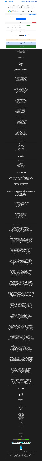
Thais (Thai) (21, 433)
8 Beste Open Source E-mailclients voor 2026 (21, 227)
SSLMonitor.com (21, 157)
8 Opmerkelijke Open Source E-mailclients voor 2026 (21, 275)
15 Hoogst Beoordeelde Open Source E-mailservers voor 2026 (21, 230)
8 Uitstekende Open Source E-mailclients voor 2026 (21, 271)
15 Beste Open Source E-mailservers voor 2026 (21, 226)
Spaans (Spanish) (21, 431)
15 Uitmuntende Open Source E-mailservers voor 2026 (21, 241)
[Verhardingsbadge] (21, 447)
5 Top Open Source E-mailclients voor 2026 (21, 260)
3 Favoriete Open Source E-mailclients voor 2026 (21, 374)
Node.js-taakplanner (21, 210)
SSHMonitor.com (21, 156)
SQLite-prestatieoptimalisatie (21, 215)
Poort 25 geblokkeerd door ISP (21, 141)
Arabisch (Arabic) (20, 413)
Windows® (21, 60)
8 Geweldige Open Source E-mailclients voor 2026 (21, 277)
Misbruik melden (21, 407)
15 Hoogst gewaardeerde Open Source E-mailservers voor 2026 (21, 358)
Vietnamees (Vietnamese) (21, 436)
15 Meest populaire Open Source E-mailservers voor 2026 (21, 356)
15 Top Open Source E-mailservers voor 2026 (21, 228)
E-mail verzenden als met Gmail (21, 71)
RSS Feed (21, 395)
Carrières (21, 409)
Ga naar (32, 14)
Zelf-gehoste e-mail (21, 205)
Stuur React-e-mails (21, 216)
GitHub (21, 391)
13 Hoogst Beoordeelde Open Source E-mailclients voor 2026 (21, 266)
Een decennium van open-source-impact (21, 183)
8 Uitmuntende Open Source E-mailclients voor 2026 (21, 273)
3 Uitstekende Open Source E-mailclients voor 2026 (21, 366)
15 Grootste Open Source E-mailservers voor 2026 (21, 248)
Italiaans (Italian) (21, 425)
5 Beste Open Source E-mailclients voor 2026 (21, 258)
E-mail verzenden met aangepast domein (21, 70)
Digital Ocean (13, 16)
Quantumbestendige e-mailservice (21, 213)
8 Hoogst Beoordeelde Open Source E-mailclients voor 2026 (21, 262)
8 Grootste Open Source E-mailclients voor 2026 (21, 280)
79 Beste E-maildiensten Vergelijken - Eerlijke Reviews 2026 (21, 174)
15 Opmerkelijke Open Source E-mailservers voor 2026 (21, 243)
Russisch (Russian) (21, 430)
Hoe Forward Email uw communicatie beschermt (21, 219)
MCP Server (21, 201)
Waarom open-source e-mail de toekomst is (21, 222)
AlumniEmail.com (21, 152)
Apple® (21, 58)
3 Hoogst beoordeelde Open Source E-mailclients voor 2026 (21, 355)
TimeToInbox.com (21, 154)
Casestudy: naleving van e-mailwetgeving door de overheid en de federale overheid (21, 191)
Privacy (28, 1)
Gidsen (21, 68)
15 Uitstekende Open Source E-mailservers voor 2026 (21, 239)
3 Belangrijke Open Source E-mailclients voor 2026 (21, 253)
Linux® (21, 62)
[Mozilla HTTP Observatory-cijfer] (25, 439)
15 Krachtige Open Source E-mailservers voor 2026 (21, 254)
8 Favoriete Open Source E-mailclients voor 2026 (21, 251)
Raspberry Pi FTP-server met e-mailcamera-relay (21, 75)
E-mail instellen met (21, 76)
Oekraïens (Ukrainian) (21, 435)
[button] (25, 35)
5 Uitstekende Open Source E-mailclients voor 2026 (21, 240)
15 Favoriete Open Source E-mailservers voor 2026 (21, 250)
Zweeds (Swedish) (21, 432)
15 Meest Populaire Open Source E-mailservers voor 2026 (21, 232)
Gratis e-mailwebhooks (21, 165)
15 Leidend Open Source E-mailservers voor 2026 (21, 268)
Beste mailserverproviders (21, 186)
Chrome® (21, 64)
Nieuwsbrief (21, 390)
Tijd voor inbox (21, 147)
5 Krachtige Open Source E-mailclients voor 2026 (21, 348)
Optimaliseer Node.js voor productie (21, 203)
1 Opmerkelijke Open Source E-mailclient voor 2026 (21, 244)
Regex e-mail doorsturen (21, 168)
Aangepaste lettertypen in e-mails (21, 196)
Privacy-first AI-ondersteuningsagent (21, 190)
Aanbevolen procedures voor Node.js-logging (21, 188)
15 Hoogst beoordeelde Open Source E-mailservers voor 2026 (21, 353)
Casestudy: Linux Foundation (21, 194)
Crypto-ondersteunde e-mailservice (21, 204)
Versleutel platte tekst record (21, 150)
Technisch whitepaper (21, 162)
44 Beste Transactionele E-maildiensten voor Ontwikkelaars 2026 (21, 177)
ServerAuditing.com (21, 155)
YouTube (21, 394)
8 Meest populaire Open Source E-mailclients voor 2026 (21, 357)
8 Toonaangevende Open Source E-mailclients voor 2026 (21, 330)
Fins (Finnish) (21, 419)
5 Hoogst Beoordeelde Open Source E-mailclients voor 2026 (21, 236)
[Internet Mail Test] (26, 442)
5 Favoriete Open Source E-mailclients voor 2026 (21, 282)
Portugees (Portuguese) (21, 429)
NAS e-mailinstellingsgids (21, 72)
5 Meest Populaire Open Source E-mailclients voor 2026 (21, 233)
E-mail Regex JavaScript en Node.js (21, 199)
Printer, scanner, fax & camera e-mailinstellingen (21, 74)
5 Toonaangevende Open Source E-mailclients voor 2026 (21, 238)
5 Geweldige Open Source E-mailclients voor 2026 (21, 308)
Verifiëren (28, 25)
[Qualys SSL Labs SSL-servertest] (17, 439)
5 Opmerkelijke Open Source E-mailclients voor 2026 (21, 368)
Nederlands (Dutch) (21, 417)
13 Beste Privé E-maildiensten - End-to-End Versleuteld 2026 (21, 175)
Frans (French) (21, 420)
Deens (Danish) (21, 416)
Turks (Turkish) (21, 434)
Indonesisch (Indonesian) (21, 424)
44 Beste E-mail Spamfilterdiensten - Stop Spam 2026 (21, 179)
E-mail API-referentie (20, 164)
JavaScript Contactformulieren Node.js (21, 206)
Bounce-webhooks (21, 167)
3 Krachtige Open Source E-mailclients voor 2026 (21, 286)
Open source (21, 169)
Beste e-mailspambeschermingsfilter (21, 185)
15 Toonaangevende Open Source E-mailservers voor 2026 (21, 237)
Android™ (21, 61)
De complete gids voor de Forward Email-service (21, 202)
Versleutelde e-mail (24, 1)
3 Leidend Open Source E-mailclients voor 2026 (21, 269)
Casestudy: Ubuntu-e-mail (21, 193)
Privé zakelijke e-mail (21, 145)
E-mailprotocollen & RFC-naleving (21, 197)
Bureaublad (21, 63)
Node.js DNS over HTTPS (21, 207)
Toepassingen (21, 57)
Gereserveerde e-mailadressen (21, 151)
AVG (21, 405)
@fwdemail (21, 392)
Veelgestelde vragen (33, 1)
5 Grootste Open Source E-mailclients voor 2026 (21, 249)
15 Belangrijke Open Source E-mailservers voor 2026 (21, 252)
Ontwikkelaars (21, 160)
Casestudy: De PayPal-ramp (21, 212)
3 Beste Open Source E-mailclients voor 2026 (21, 289)
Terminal (21, 65)
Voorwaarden (21, 404)
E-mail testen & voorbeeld (21, 200)
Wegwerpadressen (21, 148)
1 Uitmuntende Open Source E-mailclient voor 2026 (21, 242)
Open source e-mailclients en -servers (21, 224)
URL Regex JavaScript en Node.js (21, 221)
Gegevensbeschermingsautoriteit (21, 406)
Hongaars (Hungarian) (21, 423)
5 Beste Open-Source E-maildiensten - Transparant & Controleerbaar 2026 (21, 176)
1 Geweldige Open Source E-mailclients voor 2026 (21, 247)
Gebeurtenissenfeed (21, 399)
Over (21, 400)
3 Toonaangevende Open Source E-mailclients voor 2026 (21, 300)
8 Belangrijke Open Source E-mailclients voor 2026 (21, 315)
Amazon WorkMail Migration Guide (21, 184)
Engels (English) (21, 418)
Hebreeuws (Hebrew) (21, 422)
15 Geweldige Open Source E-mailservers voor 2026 (21, 246)
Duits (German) (21, 421)
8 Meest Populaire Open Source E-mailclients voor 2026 (21, 264)
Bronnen (21, 143)
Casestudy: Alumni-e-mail (21, 192)
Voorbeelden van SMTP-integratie (21, 69)
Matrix (21, 393)
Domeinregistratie (21, 149)
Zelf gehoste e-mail (21, 166)
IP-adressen (21, 163)
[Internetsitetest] (16, 442)
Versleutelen (21, 35)
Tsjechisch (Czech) (21, 415)
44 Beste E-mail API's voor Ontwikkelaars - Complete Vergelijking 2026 (21, 178)
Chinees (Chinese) (21, 414)
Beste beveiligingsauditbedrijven (21, 189)
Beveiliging (21, 401)
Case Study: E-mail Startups (21, 217)
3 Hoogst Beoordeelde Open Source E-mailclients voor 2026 (21, 231)
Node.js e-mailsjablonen (21, 208)
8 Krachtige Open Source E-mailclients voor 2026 (21, 255)
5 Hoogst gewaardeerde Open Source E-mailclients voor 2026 (21, 359)
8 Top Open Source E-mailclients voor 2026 (21, 229)
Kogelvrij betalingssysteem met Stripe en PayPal (21, 218)
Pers (21, 408)
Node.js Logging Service (21, 211)
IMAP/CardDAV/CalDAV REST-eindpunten (21, 195)
